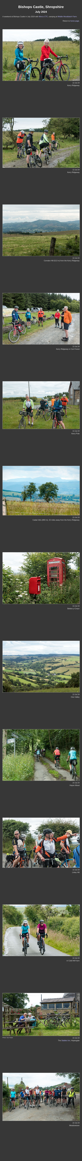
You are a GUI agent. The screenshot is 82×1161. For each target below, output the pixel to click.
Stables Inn (65, 1040)
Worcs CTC (43, 17)
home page (74, 21)
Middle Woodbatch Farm (67, 17)
